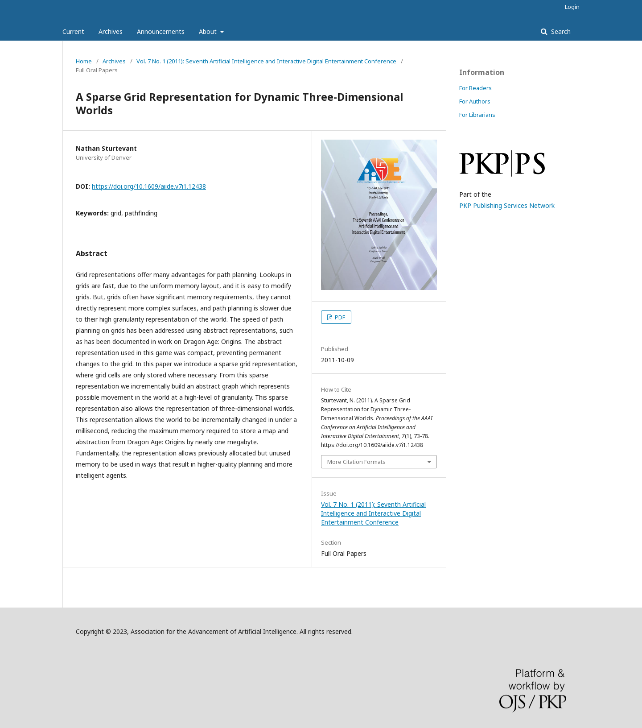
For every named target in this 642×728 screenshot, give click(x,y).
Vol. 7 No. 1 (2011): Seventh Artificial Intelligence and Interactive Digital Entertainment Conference (266, 61)
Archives (111, 31)
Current (73, 31)
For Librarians (477, 115)
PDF (339, 317)
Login (572, 7)
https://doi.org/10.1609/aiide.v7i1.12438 (149, 186)
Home (84, 61)
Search (560, 31)
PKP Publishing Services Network (507, 205)
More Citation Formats (356, 462)
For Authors (474, 101)
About (208, 31)
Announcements (161, 31)
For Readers (475, 88)
